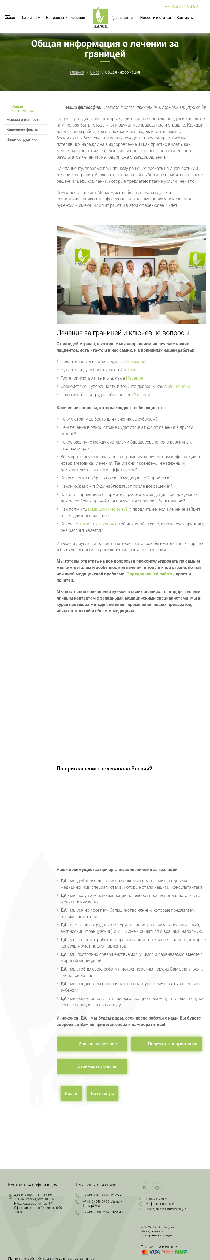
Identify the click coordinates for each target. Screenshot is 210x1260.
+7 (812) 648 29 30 (102, 1203)
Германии (135, 361)
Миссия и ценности (23, 119)
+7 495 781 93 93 (181, 6)
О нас (10, 18)
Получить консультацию (172, 1043)
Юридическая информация (166, 1209)
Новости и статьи (155, 18)
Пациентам (30, 18)
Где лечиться (123, 18)
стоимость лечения (95, 523)
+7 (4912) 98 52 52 (103, 1212)
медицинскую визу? (108, 509)
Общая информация (22, 108)
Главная (77, 72)
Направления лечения (65, 18)
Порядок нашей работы (150, 573)
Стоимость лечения (98, 1066)
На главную (102, 1093)
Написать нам (156, 1198)
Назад (71, 1093)
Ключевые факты (22, 129)
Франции (141, 394)
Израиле (134, 378)
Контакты (185, 18)
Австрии (128, 369)
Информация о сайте (161, 1204)
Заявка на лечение (98, 1043)
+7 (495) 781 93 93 (103, 1195)
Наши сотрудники (22, 139)
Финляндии (179, 386)
